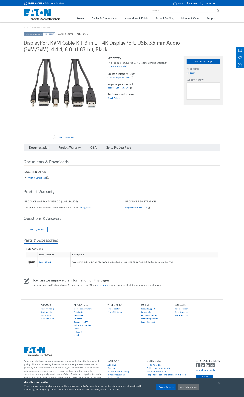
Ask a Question (37, 229)
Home (26, 27)
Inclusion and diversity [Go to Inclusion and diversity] (118, 371)
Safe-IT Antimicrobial (82, 325)
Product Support (148, 309)
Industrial (78, 332)
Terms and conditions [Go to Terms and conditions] (157, 371)
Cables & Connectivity (104, 18)
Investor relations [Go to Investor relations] (116, 374)
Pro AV (76, 328)
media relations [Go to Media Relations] (154, 364)
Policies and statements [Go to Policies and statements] (158, 368)
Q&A (93, 147)
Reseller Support (181, 309)
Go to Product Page (203, 61)
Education (78, 318)
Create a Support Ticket (119, 77)
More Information (188, 387)
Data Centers (79, 312)
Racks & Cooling (164, 18)
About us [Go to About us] (112, 364)
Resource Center (47, 318)
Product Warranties (149, 315)
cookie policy (114, 389)
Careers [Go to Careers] (111, 368)
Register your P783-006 (119, 87)
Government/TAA (81, 322)
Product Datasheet (66, 137)
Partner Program (181, 315)
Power (80, 18)
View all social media (205, 370)
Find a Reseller (113, 309)
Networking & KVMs (136, 18)
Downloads (145, 312)
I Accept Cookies (166, 387)
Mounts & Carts (190, 18)
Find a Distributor (115, 312)
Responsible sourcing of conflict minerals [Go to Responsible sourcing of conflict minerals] (166, 374)
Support (211, 18)
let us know (102, 285)
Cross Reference (181, 312)
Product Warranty (70, 147)
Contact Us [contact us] (204, 376)
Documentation (39, 147)
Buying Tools (45, 315)
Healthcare (78, 315)
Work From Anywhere (83, 309)
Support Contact (148, 322)
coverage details (117, 66)
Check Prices (113, 98)
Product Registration (149, 318)
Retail (76, 335)
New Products (46, 312)
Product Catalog (47, 309)
